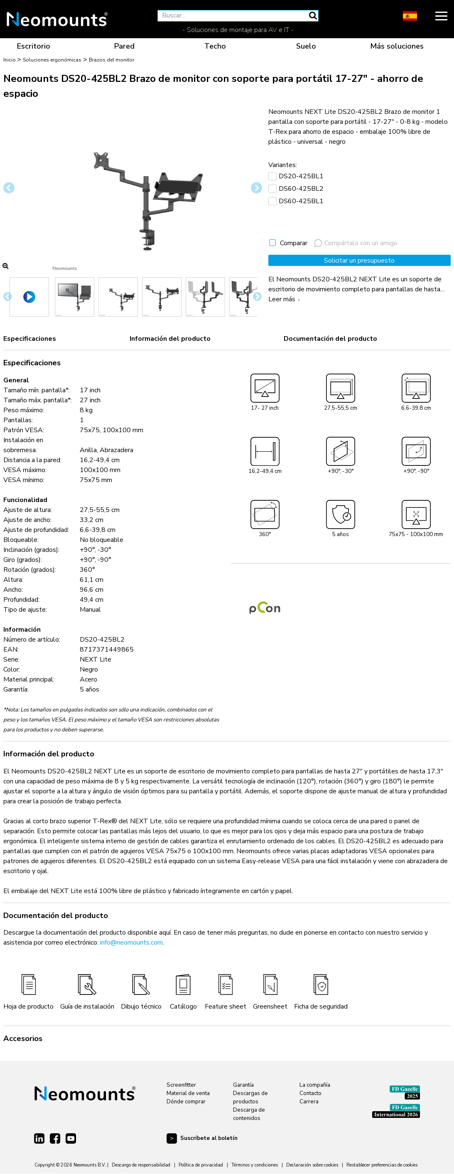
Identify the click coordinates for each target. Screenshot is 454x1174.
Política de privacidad (201, 1165)
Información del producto (170, 338)
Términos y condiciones (254, 1165)
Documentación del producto (330, 338)
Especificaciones (29, 338)
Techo (215, 46)
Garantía (243, 1085)
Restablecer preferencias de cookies (381, 1165)
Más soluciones (397, 46)
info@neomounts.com (131, 942)
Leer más (285, 299)
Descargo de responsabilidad (141, 1165)
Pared (124, 46)
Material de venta (188, 1093)
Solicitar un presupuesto (359, 260)
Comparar (293, 243)
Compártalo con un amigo (356, 243)
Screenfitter (181, 1085)
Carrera (309, 1101)
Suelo (306, 46)
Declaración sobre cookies (312, 1165)
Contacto (310, 1093)
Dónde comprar (186, 1101)
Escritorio (33, 46)
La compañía (314, 1085)
